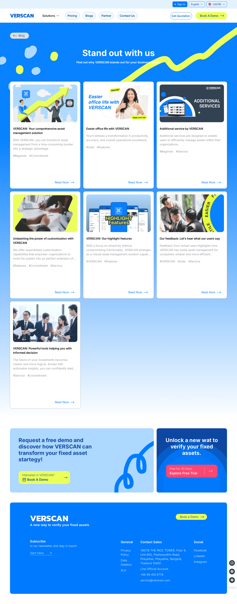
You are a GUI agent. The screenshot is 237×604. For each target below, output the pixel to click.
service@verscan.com (155, 580)
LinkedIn (199, 556)
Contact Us (130, 15)
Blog (19, 36)
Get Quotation (179, 15)
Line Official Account (154, 569)
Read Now (64, 183)
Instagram (200, 562)
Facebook (200, 550)
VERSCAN (22, 15)
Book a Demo (192, 517)
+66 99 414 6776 (151, 575)
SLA (123, 570)
